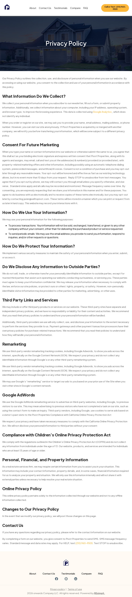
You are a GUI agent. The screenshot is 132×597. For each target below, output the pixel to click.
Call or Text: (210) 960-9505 (115, 8)
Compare (75, 7)
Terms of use (75, 589)
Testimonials (60, 7)
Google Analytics (102, 111)
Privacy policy (57, 589)
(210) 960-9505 (84, 543)
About (32, 7)
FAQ (85, 7)
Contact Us (45, 7)
